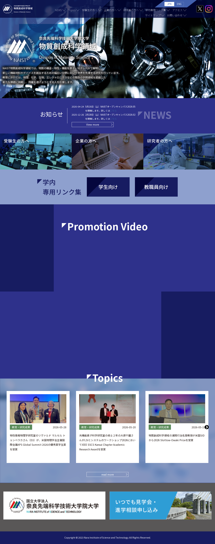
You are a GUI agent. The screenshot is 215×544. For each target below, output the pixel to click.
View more (92, 124)
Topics (72, 10)
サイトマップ (153, 15)
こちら (113, 110)
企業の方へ (110, 10)
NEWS (58, 10)
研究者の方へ (131, 10)
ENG (179, 3)
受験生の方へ (89, 10)
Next (206, 427)
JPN (169, 3)
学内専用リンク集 (155, 10)
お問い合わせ (175, 15)
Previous (8, 427)
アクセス (177, 10)
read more (107, 474)
